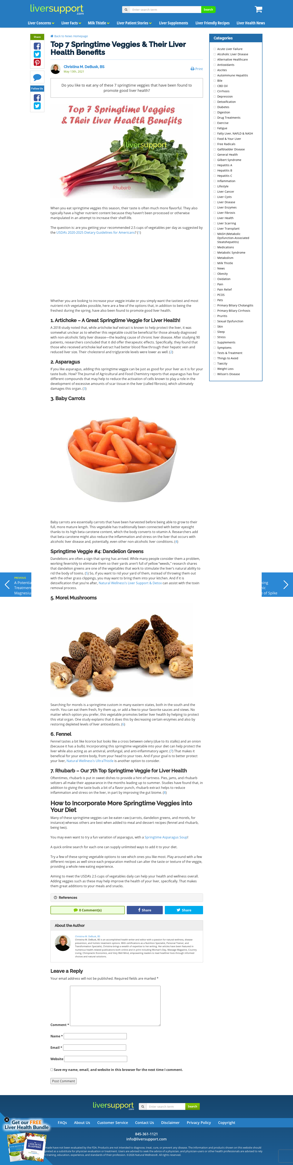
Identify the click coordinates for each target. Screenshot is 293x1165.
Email (56, 1047)
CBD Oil (222, 86)
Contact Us (144, 1122)
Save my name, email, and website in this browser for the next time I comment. (118, 1069)
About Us (82, 1122)
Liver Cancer (225, 191)
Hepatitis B (224, 170)
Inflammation (226, 181)
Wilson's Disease (228, 374)
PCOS (221, 295)
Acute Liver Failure (230, 49)
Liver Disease (226, 202)
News (221, 268)
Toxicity (222, 363)
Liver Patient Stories (134, 23)
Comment (59, 1025)
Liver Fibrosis (226, 213)
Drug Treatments (229, 117)
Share (144, 910)
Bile (219, 81)
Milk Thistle (99, 23)
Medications (225, 247)
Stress (221, 337)
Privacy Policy (199, 1122)
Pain (220, 284)
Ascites (222, 70)
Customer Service (112, 1122)
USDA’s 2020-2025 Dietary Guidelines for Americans (95, 232)
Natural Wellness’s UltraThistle (90, 761)
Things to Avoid (227, 358)
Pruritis (222, 316)
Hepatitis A (224, 165)
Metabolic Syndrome (231, 252)
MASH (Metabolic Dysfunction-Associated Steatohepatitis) (233, 238)
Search (208, 9)
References (65, 898)
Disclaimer (170, 1122)
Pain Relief (224, 289)
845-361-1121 (146, 1133)
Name (56, 1036)
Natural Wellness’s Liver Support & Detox (130, 583)
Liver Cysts (224, 197)
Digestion (223, 112)
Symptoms (224, 348)
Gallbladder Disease (231, 149)
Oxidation (224, 279)
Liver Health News (251, 23)
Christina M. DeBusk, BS (84, 67)
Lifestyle (222, 186)
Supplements (226, 342)
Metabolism (225, 258)
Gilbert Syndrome (229, 160)
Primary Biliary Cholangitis (235, 305)
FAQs (62, 1122)
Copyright (226, 1122)
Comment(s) (88, 910)
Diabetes (223, 107)
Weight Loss (225, 369)
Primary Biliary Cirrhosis (233, 311)
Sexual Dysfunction (230, 321)
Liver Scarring (226, 223)
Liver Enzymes (227, 207)
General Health (227, 154)
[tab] (127, 898)
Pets (220, 300)
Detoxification (226, 102)
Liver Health (225, 218)
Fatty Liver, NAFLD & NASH (235, 133)
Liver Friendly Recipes (212, 23)
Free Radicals (226, 144)
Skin (220, 326)
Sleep (221, 332)
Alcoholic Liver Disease (232, 54)
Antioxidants (225, 65)
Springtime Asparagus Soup (166, 837)
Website (56, 1059)
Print (197, 69)
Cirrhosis (223, 91)
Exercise (222, 123)
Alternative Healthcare (232, 59)
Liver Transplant (228, 228)
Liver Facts (71, 23)
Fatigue (222, 128)
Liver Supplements (173, 23)
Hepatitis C (224, 176)
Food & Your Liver (229, 139)
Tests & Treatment (229, 353)
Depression (225, 96)
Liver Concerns (41, 23)
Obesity (222, 274)
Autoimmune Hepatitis (232, 75)
